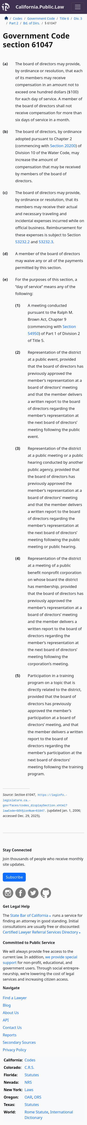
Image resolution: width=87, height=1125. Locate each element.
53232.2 (22, 241)
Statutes (32, 1074)
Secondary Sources (19, 1042)
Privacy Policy (14, 1049)
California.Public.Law (40, 7)
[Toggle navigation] (77, 7)
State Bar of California (29, 915)
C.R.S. (29, 1067)
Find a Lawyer (15, 997)
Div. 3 (78, 18)
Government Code (41, 18)
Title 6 (64, 18)
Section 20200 (63, 145)
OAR (28, 1097)
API (6, 1020)
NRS (28, 1082)
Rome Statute (36, 1112)
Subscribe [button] (14, 877)
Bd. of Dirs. (31, 23)
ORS (37, 1097)
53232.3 (46, 241)
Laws (29, 1089)
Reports (9, 1034)
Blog (7, 1005)
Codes (17, 18)
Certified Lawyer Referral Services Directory (40, 932)
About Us (11, 1012)
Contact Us (12, 1027)
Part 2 (13, 23)
